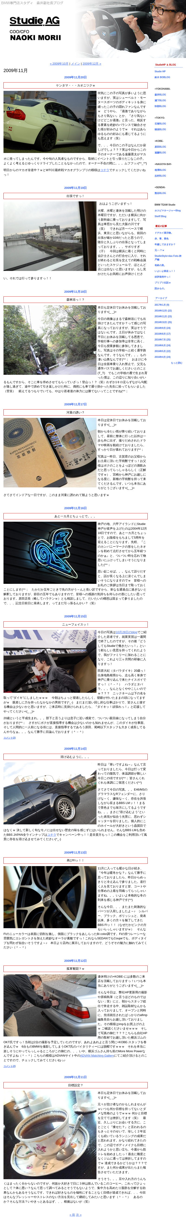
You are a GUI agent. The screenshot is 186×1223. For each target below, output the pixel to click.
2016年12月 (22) (163, 310)
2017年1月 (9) (162, 305)
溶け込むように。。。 (75, 757)
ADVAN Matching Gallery (97, 1055)
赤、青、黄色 (162, 238)
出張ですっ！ (75, 196)
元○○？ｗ (159, 250)
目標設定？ (75, 1085)
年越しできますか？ (165, 244)
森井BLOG (160, 94)
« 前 (72, 1215)
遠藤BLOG (160, 152)
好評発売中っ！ (163, 277)
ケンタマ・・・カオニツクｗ (75, 85)
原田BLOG (160, 147)
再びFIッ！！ (76, 860)
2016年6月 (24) (162, 345)
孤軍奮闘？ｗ (75, 968)
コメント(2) (9, 738)
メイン (75, 63)
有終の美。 (160, 265)
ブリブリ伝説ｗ (163, 282)
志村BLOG (160, 176)
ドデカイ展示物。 (164, 233)
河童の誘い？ (75, 412)
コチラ (104, 170)
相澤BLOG (160, 170)
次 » (79, 1215)
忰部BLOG (160, 106)
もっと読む (177, 363)
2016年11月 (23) (163, 316)
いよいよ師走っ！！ (165, 271)
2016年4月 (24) (162, 357)
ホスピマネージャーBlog (168, 210)
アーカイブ (161, 298)
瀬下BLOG (160, 100)
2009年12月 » (92, 63)
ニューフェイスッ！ (75, 624)
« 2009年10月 (59, 63)
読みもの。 (160, 288)
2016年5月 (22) (162, 351)
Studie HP (160, 71)
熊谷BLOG (160, 193)
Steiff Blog (160, 216)
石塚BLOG (160, 123)
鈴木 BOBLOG (162, 77)
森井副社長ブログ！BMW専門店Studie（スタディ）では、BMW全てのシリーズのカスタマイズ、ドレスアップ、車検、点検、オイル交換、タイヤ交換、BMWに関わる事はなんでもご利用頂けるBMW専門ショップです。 (93, 29)
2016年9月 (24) (162, 328)
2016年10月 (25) (163, 322)
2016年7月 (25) (162, 339)
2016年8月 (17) (162, 334)
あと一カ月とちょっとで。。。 (75, 516)
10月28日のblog (126, 632)
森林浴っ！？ (75, 299)
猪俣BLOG (160, 129)
